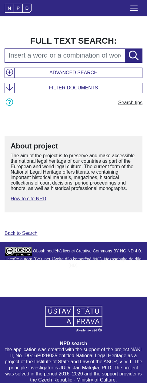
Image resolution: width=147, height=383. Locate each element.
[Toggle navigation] (134, 8)
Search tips (130, 102)
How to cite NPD (28, 198)
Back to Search (21, 233)
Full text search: (73, 40)
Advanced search (73, 72)
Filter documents (73, 87)
